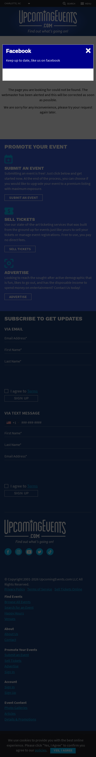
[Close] (88, 50)
